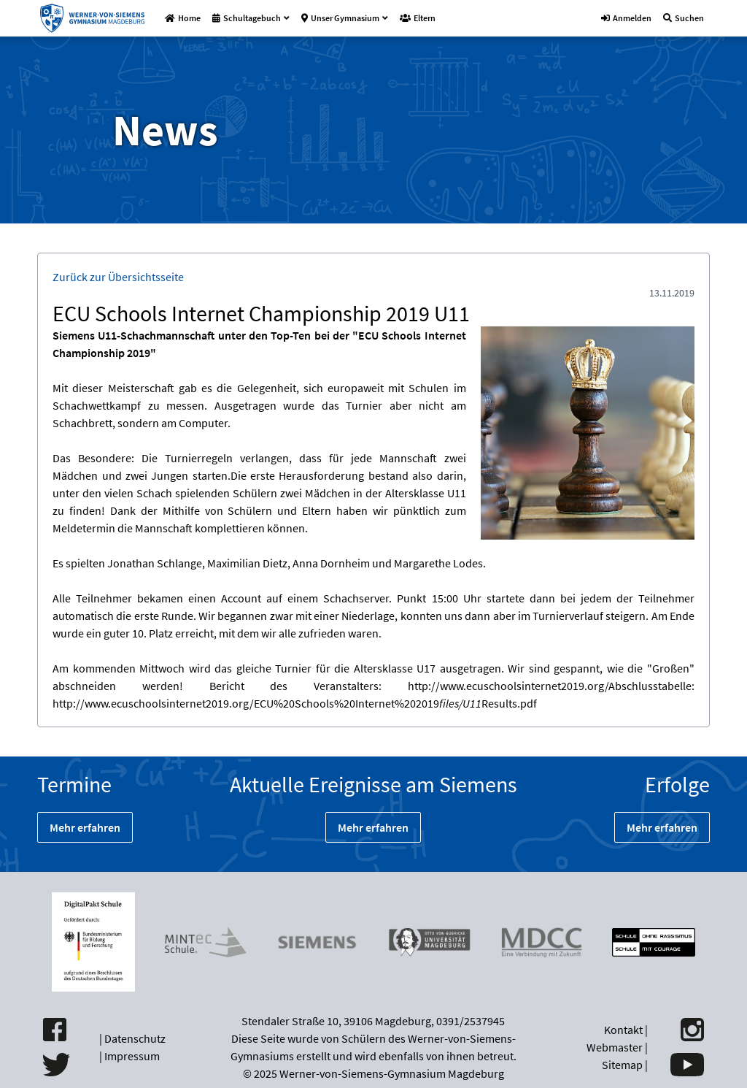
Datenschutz (135, 1038)
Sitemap (622, 1064)
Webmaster (615, 1047)
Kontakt (623, 1029)
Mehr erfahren (85, 827)
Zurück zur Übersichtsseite (118, 276)
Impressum (132, 1056)
